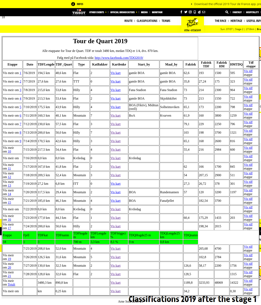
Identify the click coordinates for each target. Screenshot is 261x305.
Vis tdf (248, 71)
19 (9, 259)
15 (9, 202)
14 (9, 194)
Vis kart (115, 73)
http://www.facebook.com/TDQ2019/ (119, 57)
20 (9, 267)
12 (9, 177)
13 (9, 185)
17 (9, 228)
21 (9, 276)
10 (9, 151)
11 (9, 168)
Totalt (11, 284)
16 (9, 219)
